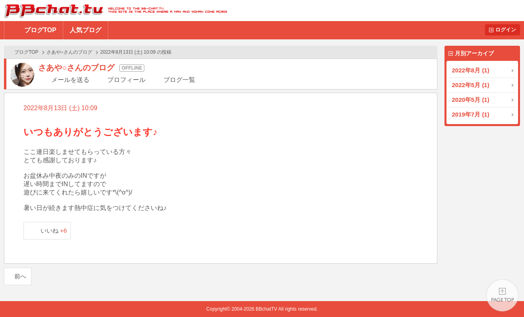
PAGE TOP (502, 295)
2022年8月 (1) (470, 70)
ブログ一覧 (179, 79)
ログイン (505, 30)
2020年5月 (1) (470, 99)
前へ (20, 276)
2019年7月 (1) (470, 114)
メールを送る (70, 79)
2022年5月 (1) (470, 85)
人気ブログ (85, 30)
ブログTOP (40, 30)
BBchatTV (113, 10)
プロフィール (126, 79)
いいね (54, 230)
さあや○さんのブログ (69, 52)
